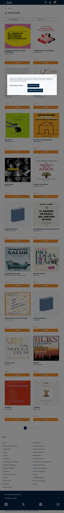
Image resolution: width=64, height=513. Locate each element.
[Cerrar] (54, 76)
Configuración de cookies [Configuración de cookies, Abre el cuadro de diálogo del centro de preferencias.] (16, 85)
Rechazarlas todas (33, 85)
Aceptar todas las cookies (35, 90)
